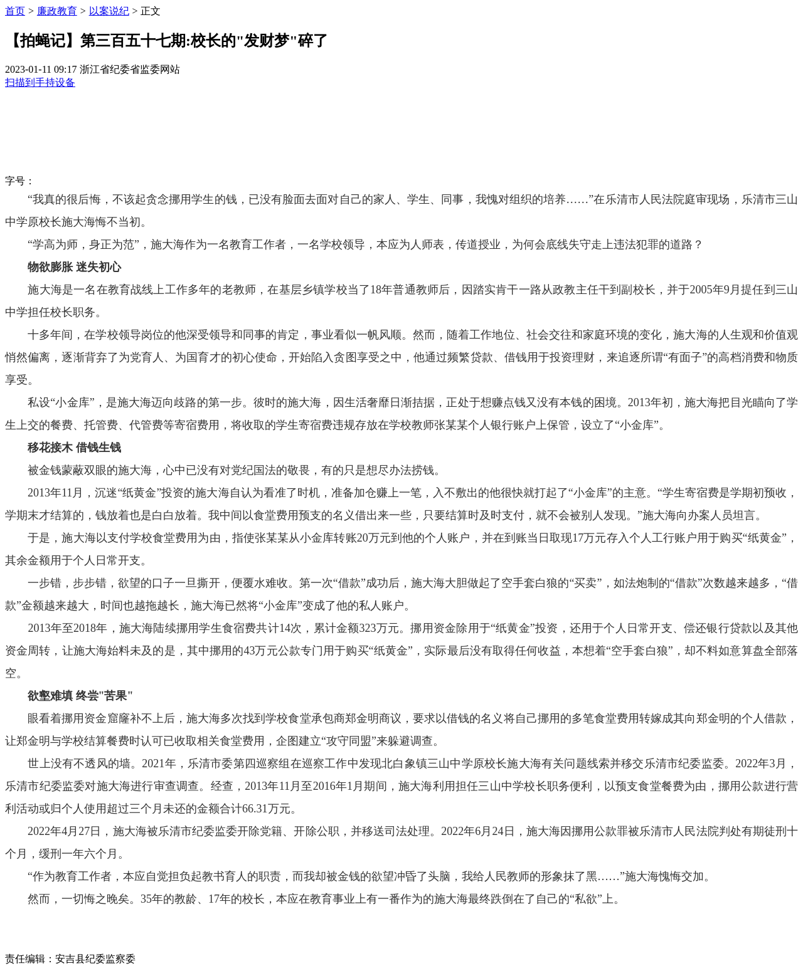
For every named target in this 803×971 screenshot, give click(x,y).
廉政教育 (57, 11)
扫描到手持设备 (40, 82)
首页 (15, 11)
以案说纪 (109, 11)
